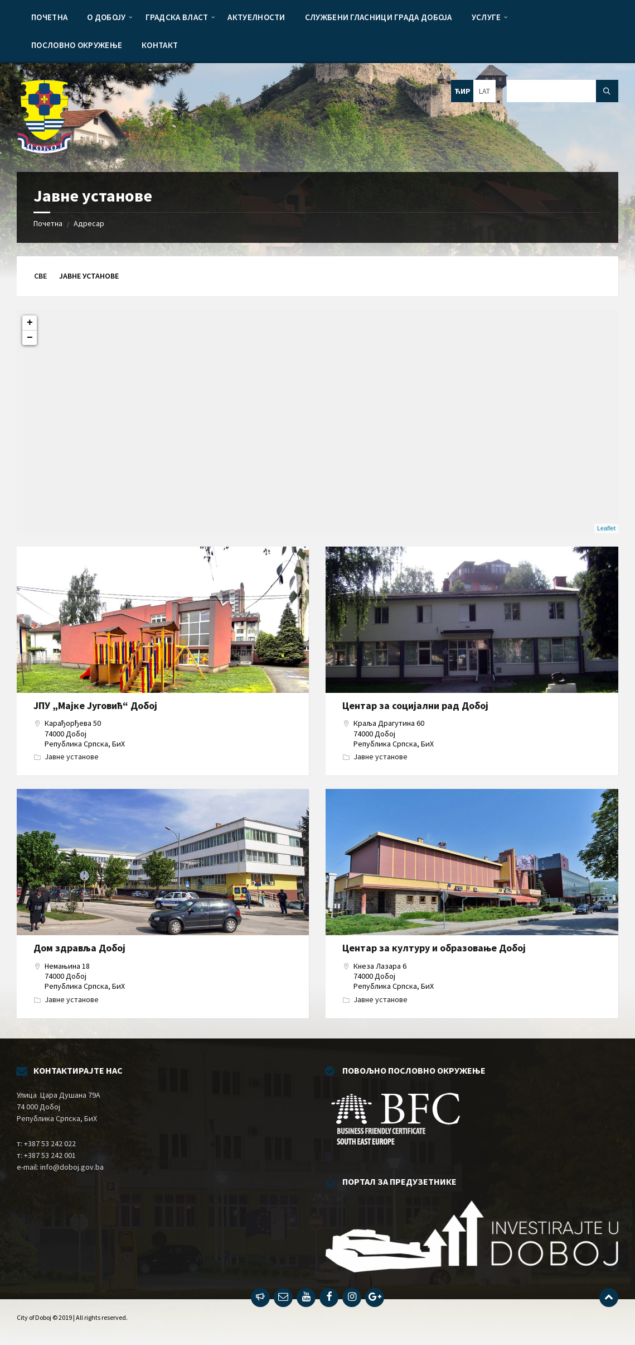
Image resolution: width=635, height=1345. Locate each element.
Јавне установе (72, 757)
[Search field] (562, 91)
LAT (484, 91)
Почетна (47, 223)
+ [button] (30, 322)
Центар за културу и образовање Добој (434, 947)
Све (40, 276)
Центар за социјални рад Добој (415, 705)
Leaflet (606, 528)
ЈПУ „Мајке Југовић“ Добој (95, 705)
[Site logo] (44, 150)
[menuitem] (49, 17)
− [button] (30, 337)
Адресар (89, 223)
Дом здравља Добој (79, 947)
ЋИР (462, 91)
